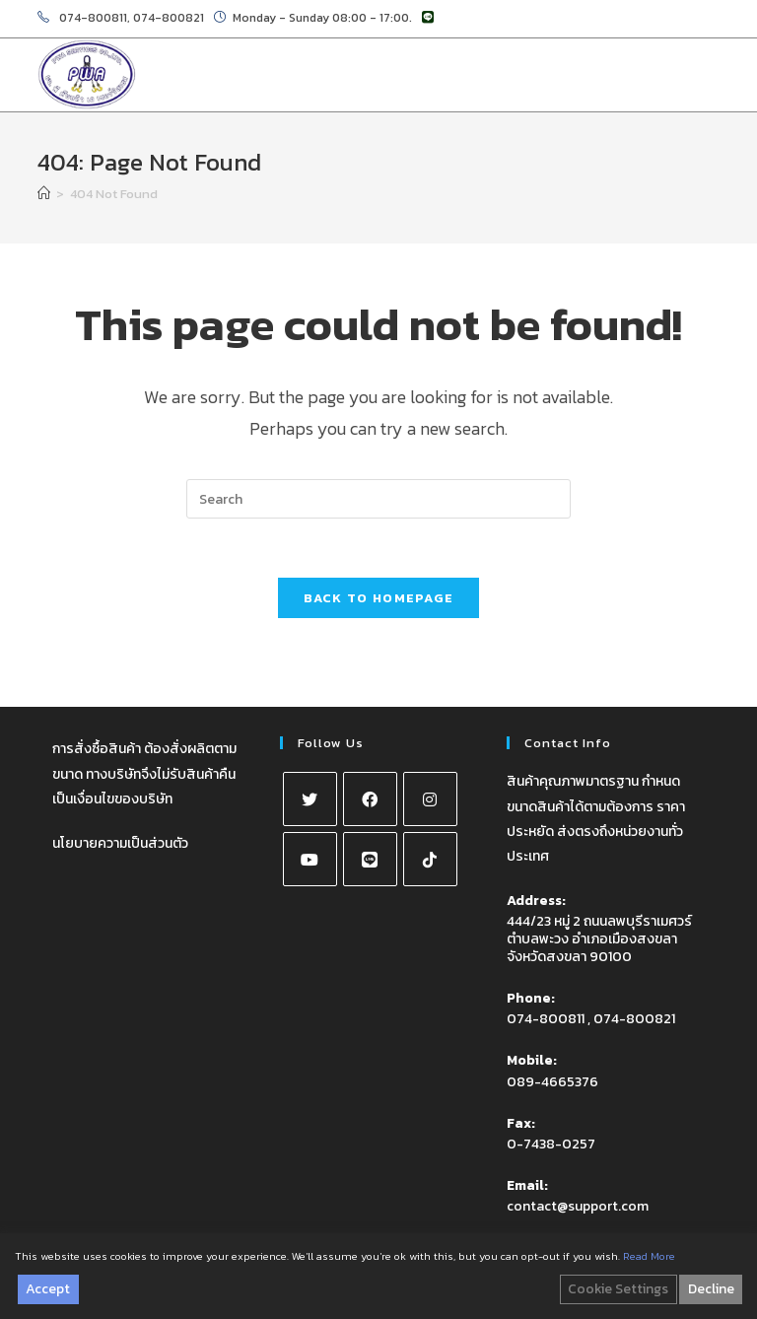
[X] (310, 799)
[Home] (43, 193)
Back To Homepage (379, 598)
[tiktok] (430, 859)
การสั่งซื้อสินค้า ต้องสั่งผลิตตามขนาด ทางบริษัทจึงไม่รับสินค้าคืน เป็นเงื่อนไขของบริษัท (144, 773)
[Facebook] (370, 799)
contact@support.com (578, 1206)
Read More (649, 1256)
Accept (48, 1289)
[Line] (370, 859)
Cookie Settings (618, 1289)
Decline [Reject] (711, 1289)
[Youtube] (310, 859)
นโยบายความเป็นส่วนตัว (120, 843)
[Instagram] (430, 799)
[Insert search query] (378, 499)
